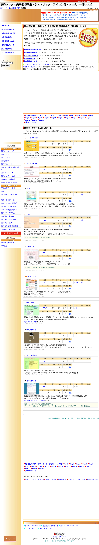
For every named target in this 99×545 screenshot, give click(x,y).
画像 (82, 195)
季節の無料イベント (8, 188)
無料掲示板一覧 (92, 479)
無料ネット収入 (6, 223)
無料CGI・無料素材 (8, 179)
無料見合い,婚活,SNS (8, 219)
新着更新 (10, 233)
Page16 (88, 118)
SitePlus (29, 189)
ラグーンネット (31, 163)
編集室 (16, 233)
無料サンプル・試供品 (9, 203)
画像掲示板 (62, 479)
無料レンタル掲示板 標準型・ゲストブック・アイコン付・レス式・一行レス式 (46, 4)
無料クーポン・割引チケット (10, 196)
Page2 (66, 115)
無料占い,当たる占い (8, 206)
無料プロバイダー (7, 164)
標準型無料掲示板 (7, 29)
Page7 (27, 118)
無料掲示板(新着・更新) (32, 50)
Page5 (85, 115)
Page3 (72, 115)
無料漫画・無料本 (7, 216)
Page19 (41, 120)
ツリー (76, 282)
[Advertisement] (61, 91)
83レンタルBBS (32, 138)
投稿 (5, 233)
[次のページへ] (30, 122)
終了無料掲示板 (6, 49)
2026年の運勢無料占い (9, 210)
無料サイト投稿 (30, 67)
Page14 (74, 118)
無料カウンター (39, 400)
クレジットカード (31, 528)
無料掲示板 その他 (7, 41)
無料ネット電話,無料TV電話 (10, 168)
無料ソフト (5, 191)
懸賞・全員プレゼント (9, 200)
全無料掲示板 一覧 (7, 45)
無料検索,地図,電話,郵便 (9, 226)
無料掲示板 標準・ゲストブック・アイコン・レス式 (43, 115)
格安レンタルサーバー (33, 526)
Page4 (78, 115)
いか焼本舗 (30, 247)
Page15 (81, 118)
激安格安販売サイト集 (50, 526)
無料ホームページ (7, 151)
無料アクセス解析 (30, 322)
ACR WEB (30, 302)
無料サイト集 (5, 8)
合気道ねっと (31, 330)
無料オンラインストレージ (10, 176)
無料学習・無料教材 (8, 213)
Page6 (91, 115)
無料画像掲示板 (6, 37)
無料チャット (29, 400)
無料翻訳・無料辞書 (8, 229)
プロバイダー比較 (45, 528)
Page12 (60, 118)
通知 (70, 150)
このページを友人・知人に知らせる (37, 64)
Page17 (27, 120)
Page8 (33, 118)
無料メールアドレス (8, 173)
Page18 (34, 120)
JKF (28, 214)
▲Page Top (10, 539)
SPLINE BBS (31, 277)
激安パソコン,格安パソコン (69, 526)
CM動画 (4, 246)
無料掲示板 (15, 8)
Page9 (40, 118)
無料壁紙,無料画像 (7, 243)
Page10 (46, 118)
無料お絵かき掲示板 (31, 55)
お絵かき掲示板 (51, 479)
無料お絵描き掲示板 (8, 33)
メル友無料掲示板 (7, 53)
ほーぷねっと (31, 381)
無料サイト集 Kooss (59, 536)
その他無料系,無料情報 (9, 182)
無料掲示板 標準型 (30, 52)
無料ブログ (5, 154)
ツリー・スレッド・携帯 (76, 479)
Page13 (67, 118)
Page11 (53, 118)
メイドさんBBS (31, 355)
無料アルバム (6, 157)
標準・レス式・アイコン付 (34, 479)
